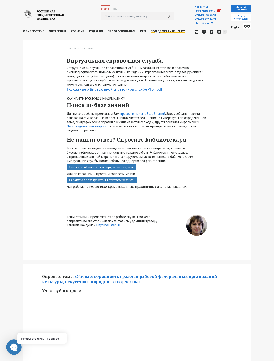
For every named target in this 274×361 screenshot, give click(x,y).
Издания (96, 31)
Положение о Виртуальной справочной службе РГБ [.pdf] (115, 89)
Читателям (57, 31)
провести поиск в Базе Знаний (142, 114)
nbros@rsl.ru (202, 23)
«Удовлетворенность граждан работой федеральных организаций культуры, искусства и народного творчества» (130, 279)
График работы (205, 11)
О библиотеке (33, 31)
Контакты (201, 7)
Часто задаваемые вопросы (87, 126)
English (236, 27)
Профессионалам (121, 31)
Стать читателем (241, 17)
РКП (143, 31)
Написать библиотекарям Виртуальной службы (101, 167)
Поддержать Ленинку (168, 31)
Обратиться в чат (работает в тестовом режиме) (101, 180)
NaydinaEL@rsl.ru (108, 225)
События (77, 31)
